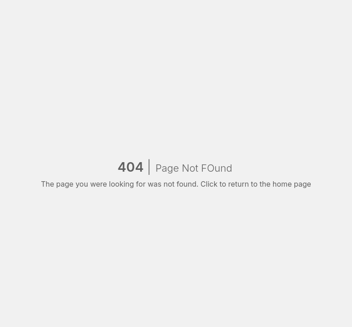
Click (209, 183)
